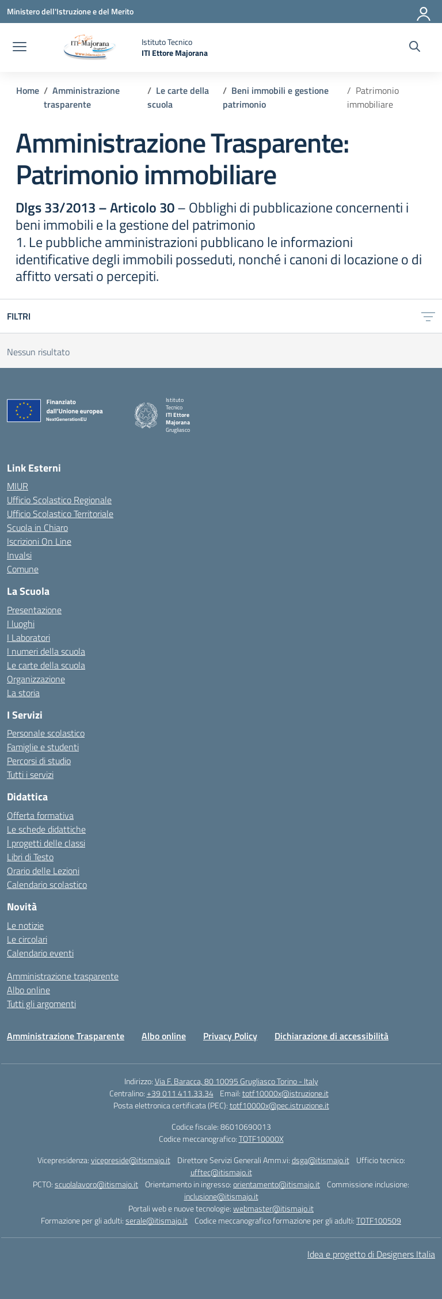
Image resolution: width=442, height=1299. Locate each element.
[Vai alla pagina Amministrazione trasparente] (82, 97)
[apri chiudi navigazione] (19, 48)
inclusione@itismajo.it (221, 1196)
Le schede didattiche (46, 829)
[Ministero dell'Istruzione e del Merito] (70, 11)
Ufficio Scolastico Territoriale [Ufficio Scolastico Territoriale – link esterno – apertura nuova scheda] (60, 514)
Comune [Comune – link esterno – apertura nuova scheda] (23, 569)
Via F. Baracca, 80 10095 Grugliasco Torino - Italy (236, 1081)
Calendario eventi (40, 953)
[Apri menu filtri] (428, 316)
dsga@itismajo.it (320, 1160)
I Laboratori (28, 637)
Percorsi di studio (39, 761)
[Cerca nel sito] (415, 47)
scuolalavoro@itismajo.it (96, 1184)
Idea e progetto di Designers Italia (371, 1254)
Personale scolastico (46, 733)
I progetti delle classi (46, 843)
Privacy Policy (230, 1036)
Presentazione (34, 610)
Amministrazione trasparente (63, 976)
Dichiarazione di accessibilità (331, 1036)
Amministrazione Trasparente (65, 1036)
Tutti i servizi (30, 774)
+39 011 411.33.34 (180, 1093)
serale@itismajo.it (156, 1220)
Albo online (28, 990)
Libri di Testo (30, 857)
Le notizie (25, 925)
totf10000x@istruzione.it (285, 1093)
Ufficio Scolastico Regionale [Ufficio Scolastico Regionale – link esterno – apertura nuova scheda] (59, 500)
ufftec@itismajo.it (221, 1172)
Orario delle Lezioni (43, 871)
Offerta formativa (40, 815)
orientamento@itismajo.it (276, 1184)
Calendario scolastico (47, 884)
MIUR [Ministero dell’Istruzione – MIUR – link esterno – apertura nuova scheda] (17, 486)
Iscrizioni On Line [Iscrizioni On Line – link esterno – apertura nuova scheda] (39, 541)
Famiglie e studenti (43, 747)
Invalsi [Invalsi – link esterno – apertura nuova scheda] (19, 555)
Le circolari (27, 939)
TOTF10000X (261, 1139)
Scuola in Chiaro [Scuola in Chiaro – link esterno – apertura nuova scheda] (37, 527)
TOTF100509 (378, 1220)
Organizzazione (36, 679)
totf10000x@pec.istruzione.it (279, 1105)
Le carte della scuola (46, 665)
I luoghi (21, 623)
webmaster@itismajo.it (273, 1208)
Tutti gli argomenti (41, 1004)
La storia (23, 693)
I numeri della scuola (46, 651)
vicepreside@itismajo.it (130, 1160)
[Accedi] (424, 11)
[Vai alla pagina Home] (27, 90)
